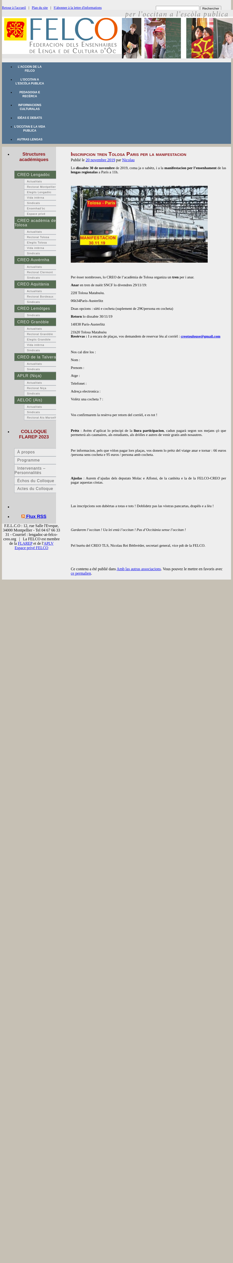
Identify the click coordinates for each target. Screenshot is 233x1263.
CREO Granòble (33, 322)
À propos (26, 452)
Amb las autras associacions (139, 569)
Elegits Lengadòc (39, 192)
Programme (28, 460)
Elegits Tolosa (37, 242)
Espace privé (36, 213)
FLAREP (25, 543)
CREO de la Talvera (36, 357)
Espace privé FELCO (31, 548)
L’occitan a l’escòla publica (29, 81)
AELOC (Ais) (29, 400)
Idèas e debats (29, 118)
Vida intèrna (35, 197)
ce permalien (81, 573)
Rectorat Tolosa (38, 237)
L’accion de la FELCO (30, 68)
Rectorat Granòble (40, 334)
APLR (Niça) (29, 376)
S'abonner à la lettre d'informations (78, 8)
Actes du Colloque (35, 489)
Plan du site (40, 8)
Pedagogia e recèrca (29, 94)
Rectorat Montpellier (41, 186)
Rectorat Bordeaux (40, 296)
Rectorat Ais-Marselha (42, 417)
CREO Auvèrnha (33, 260)
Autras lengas (29, 139)
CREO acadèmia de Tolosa (35, 222)
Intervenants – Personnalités (30, 470)
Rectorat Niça (36, 388)
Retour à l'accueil (14, 8)
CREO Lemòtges (33, 308)
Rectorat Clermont (40, 272)
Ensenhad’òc (36, 208)
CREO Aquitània (33, 284)
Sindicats (33, 203)
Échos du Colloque (35, 481)
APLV (49, 543)
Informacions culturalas (29, 107)
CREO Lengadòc (33, 175)
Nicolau (128, 160)
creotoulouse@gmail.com (200, 336)
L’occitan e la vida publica (29, 128)
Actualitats (34, 181)
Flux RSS (36, 516)
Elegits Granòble (39, 339)
